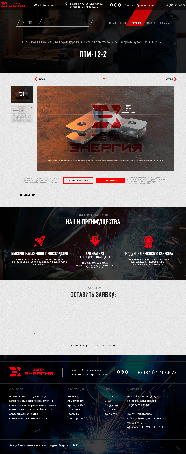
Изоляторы (74, 409)
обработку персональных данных (135, 317)
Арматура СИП (76, 405)
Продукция (136, 22)
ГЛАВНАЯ (29, 42)
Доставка (150, 22)
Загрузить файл (79, 345)
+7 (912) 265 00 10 (138, 405)
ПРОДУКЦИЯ (48, 42)
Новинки (72, 396)
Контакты (164, 22)
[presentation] (119, 330)
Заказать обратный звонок (140, 5)
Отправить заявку (105, 345)
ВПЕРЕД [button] (171, 79)
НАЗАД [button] (39, 79)
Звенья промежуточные (129, 42)
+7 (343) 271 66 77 (175, 5)
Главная (112, 22)
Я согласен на (127, 317)
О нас (123, 22)
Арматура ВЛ (70, 42)
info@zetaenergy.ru (48, 4)
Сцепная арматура (96, 42)
